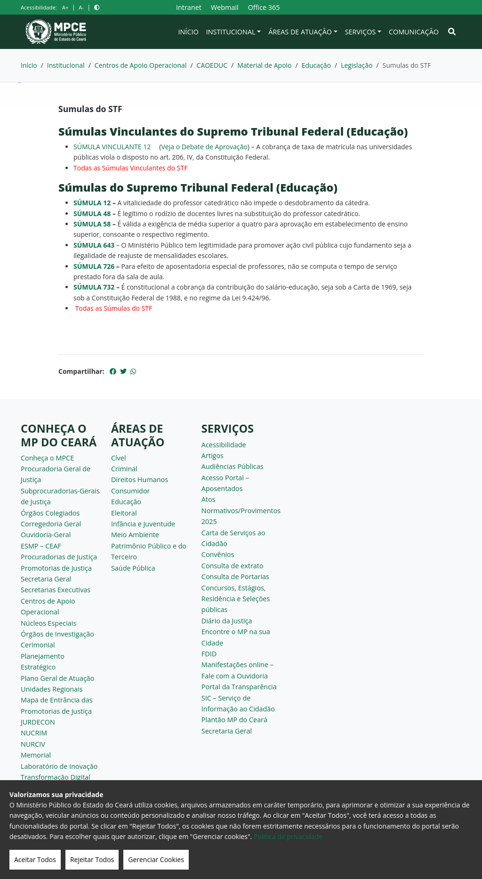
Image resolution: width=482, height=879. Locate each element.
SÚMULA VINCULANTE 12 (112, 146)
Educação (316, 65)
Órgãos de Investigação (57, 633)
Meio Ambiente (135, 534)
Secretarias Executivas (55, 589)
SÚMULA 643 (93, 245)
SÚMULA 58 (92, 223)
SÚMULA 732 (93, 286)
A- (81, 7)
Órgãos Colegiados (50, 512)
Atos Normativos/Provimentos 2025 (241, 510)
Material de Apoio (264, 65)
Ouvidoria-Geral (46, 534)
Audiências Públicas (232, 466)
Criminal (124, 468)
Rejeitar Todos (92, 859)
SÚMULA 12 (92, 202)
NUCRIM (34, 732)
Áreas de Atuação (300, 31)
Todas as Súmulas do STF (114, 308)
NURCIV (33, 744)
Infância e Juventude (143, 523)
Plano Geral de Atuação (58, 678)
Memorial (36, 754)
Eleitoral (124, 512)
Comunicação (414, 31)
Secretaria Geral (46, 578)
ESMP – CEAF (41, 545)
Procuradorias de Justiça (59, 556)
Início (188, 31)
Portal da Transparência (239, 686)
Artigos (212, 455)
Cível (118, 457)
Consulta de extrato (232, 565)
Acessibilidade (223, 444)
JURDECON (38, 722)
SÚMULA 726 (93, 266)
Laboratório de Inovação (59, 766)
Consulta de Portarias (235, 576)
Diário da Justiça (226, 620)
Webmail (225, 7)
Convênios (217, 554)
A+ (65, 7)
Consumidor (130, 490)
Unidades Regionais (52, 689)
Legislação (356, 65)
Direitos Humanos (139, 479)
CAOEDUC (212, 65)
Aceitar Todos (35, 859)
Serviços (360, 31)
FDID (209, 653)
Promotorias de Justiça (56, 568)
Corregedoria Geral (51, 523)
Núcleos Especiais (48, 623)
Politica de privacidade (288, 836)
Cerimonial (38, 644)
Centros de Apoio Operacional (141, 65)
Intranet (188, 7)
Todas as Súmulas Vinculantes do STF (130, 167)
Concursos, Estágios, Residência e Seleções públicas (235, 598)
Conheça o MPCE (47, 457)
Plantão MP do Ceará (234, 719)
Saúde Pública (133, 568)
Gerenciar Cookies (156, 859)
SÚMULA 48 (92, 213)
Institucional (231, 31)
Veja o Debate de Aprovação (204, 146)
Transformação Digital (55, 777)
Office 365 (264, 7)
